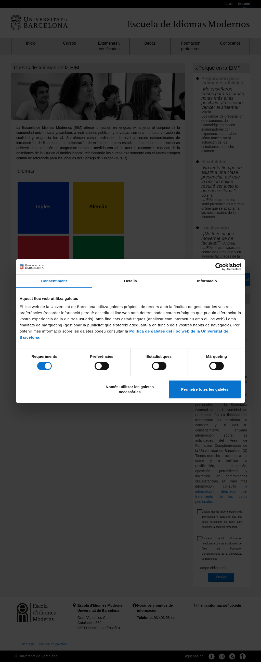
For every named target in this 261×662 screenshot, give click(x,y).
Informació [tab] (207, 281)
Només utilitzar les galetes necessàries (130, 389)
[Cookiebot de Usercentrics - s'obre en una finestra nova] (219, 267)
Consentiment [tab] (54, 281)
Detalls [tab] (130, 281)
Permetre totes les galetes (204, 389)
